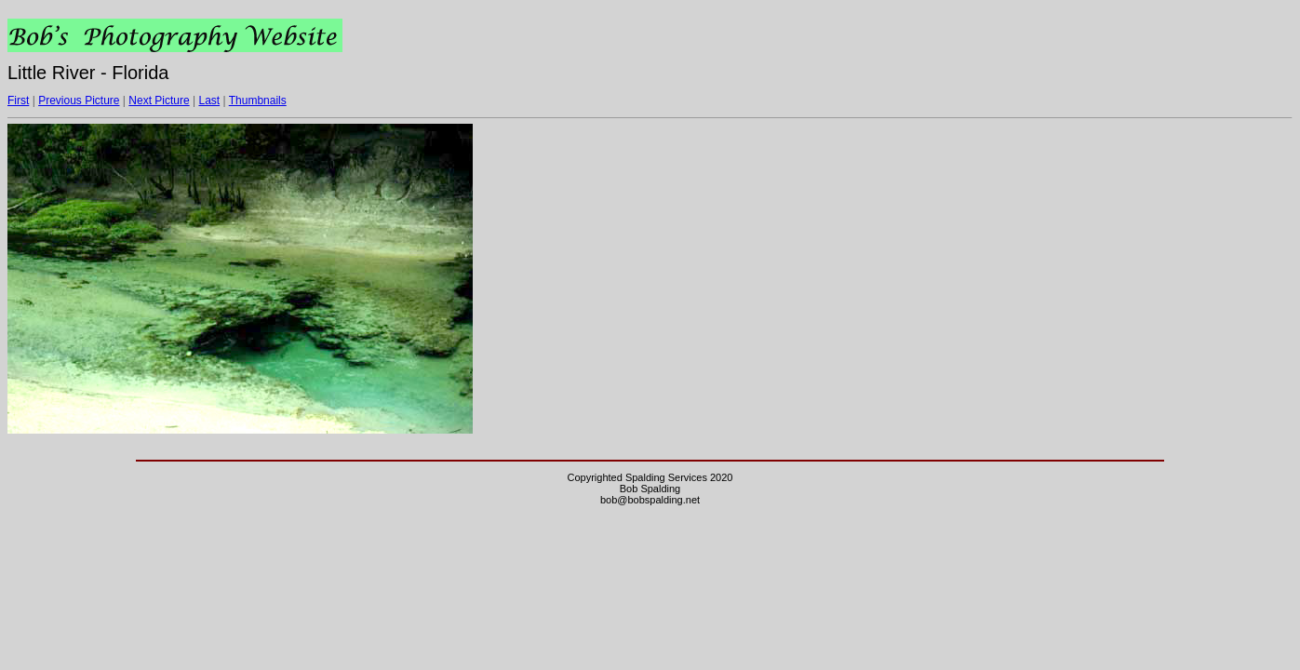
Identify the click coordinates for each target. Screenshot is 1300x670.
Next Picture (158, 100)
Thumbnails (258, 100)
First (18, 100)
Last (209, 100)
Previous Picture (78, 100)
